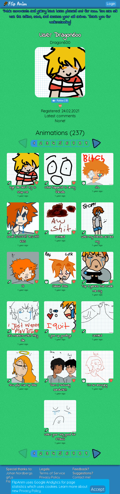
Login (111, 4)
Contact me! (81, 477)
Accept (97, 489)
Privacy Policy (30, 491)
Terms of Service (52, 473)
